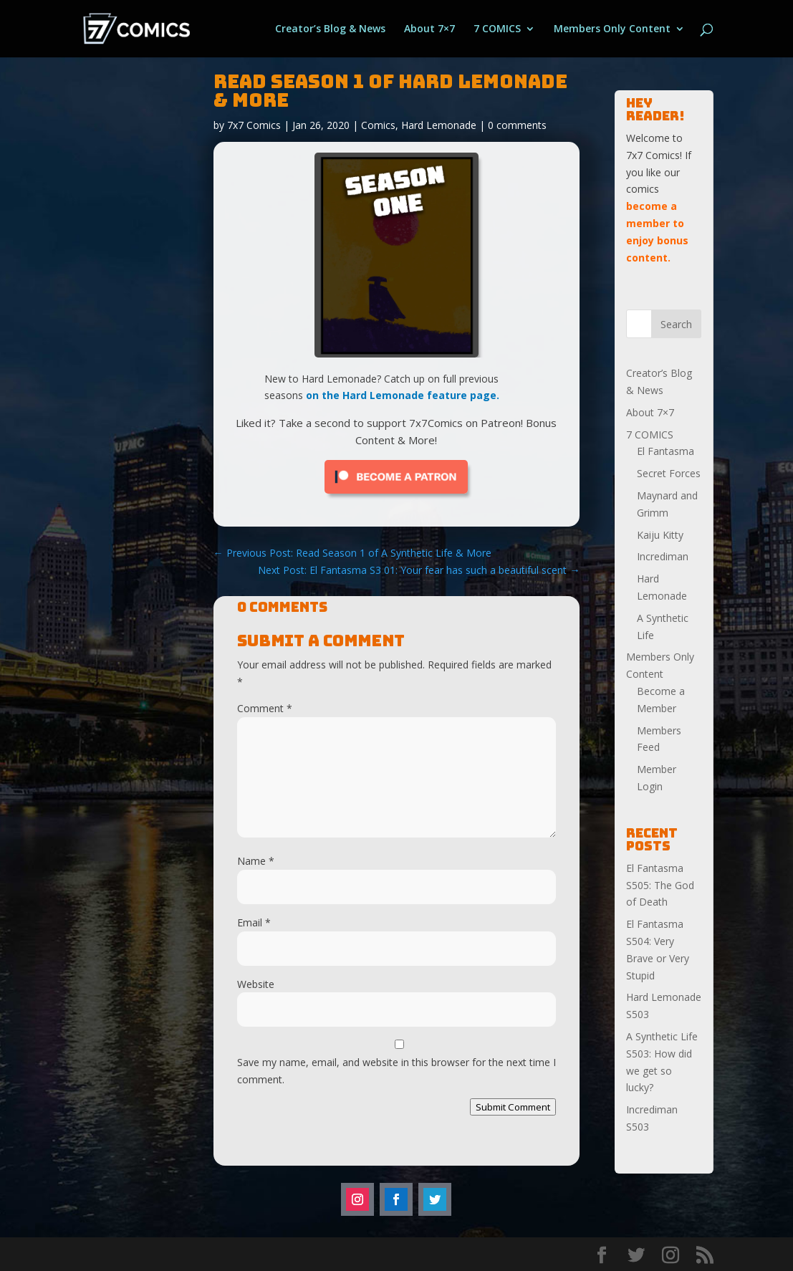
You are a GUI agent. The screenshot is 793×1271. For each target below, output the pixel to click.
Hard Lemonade (438, 125)
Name (255, 861)
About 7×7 (429, 29)
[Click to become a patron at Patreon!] (396, 497)
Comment (264, 708)
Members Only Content (612, 29)
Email (254, 922)
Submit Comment (513, 1106)
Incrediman (662, 556)
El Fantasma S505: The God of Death (660, 885)
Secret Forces (669, 473)
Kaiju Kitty (660, 535)
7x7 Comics (254, 125)
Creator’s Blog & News (330, 29)
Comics (378, 125)
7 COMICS (497, 29)
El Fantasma (665, 451)
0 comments (517, 125)
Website (255, 984)
